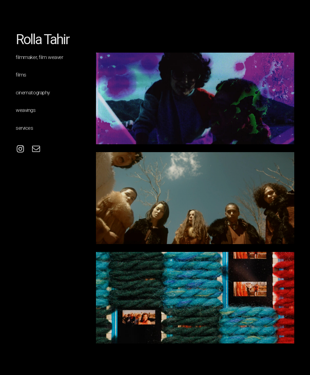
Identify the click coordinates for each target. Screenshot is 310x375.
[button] (20, 148)
